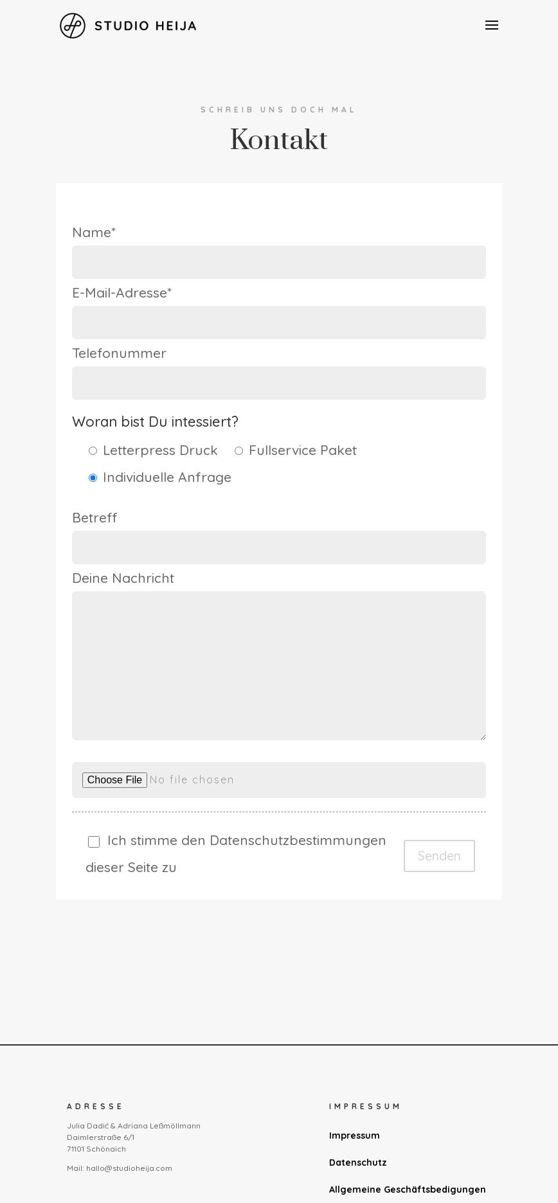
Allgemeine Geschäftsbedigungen (407, 1189)
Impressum (354, 1135)
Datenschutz (358, 1162)
